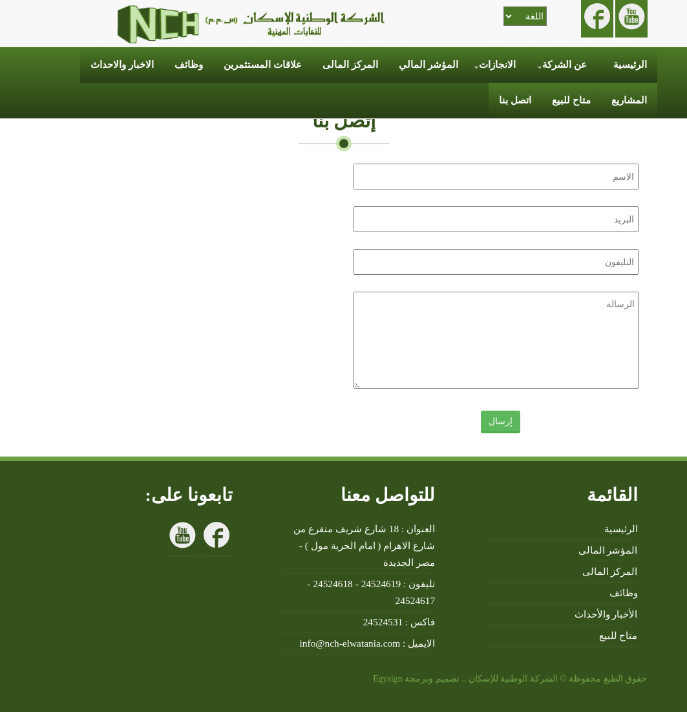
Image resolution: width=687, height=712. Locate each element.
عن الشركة (564, 64)
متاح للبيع (571, 100)
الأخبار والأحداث (606, 614)
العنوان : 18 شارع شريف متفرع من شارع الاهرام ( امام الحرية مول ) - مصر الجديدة (364, 545)
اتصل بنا (515, 100)
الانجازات (497, 64)
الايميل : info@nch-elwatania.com (368, 643)
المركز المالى (350, 64)
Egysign (386, 679)
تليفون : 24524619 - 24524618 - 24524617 (371, 592)
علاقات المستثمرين (263, 64)
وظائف (188, 64)
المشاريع (629, 100)
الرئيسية (630, 64)
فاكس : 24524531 (399, 621)
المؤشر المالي (428, 64)
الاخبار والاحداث (122, 64)
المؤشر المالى (608, 550)
